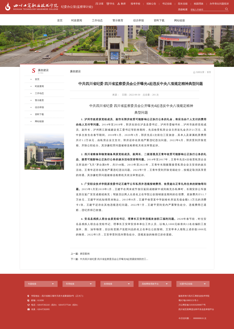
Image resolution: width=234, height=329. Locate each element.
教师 (123, 3)
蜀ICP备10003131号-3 (188, 300)
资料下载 (159, 20)
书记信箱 (167, 3)
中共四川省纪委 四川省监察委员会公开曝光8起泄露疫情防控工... (109, 259)
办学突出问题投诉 (219, 3)
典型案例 (80, 253)
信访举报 (138, 20)
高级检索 (183, 9)
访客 (101, 3)
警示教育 (118, 20)
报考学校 (135, 3)
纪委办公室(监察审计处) (77, 6)
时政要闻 (76, 20)
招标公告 (151, 3)
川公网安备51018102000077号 (192, 305)
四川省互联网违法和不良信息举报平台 (196, 309)
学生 (112, 3)
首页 (60, 20)
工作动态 (97, 20)
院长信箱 (183, 3)
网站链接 (179, 20)
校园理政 (198, 3)
